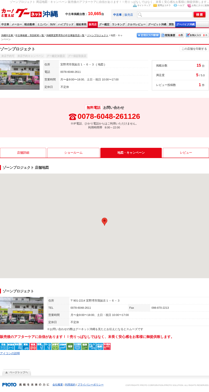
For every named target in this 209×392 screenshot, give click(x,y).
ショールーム (73, 152)
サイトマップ (143, 5)
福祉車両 (81, 24)
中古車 (5, 24)
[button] (104, 222)
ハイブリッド (66, 24)
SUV (53, 24)
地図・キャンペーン (131, 152)
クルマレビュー (136, 24)
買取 (171, 24)
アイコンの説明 (10, 353)
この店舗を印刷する (194, 48)
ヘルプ (181, 5)
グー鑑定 (104, 24)
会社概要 (57, 384)
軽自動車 (29, 24)
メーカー (17, 24)
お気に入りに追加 (200, 5)
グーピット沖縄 (157, 24)
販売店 (129, 14)
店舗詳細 (23, 152)
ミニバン (42, 24)
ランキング (118, 24)
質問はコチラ (164, 5)
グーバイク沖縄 (185, 24)
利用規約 (70, 384)
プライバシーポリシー (91, 384)
